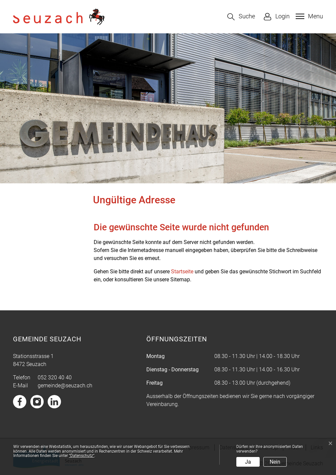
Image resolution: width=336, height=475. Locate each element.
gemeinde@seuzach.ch (65, 385)
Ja (248, 462)
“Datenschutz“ (81, 455)
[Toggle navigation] (308, 16)
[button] (241, 17)
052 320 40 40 (55, 377)
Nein (275, 462)
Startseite (182, 271)
